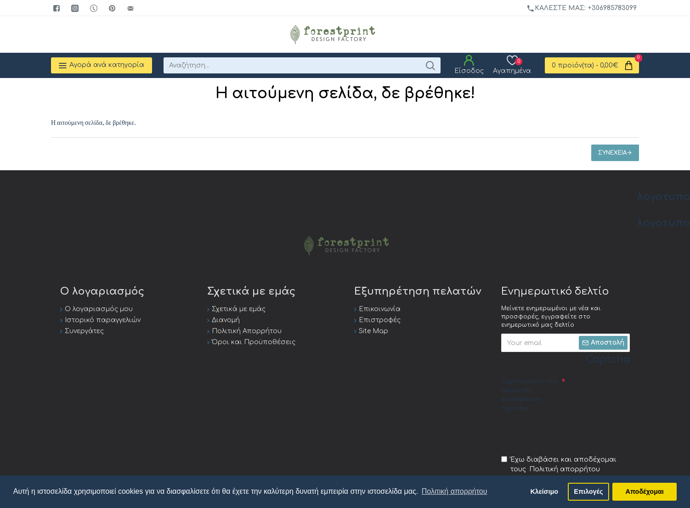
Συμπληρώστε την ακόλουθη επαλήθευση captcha (529, 395)
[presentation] (571, 433)
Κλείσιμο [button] (544, 491)
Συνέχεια (612, 153)
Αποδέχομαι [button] (645, 491)
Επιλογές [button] (588, 491)
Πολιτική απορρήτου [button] (454, 491)
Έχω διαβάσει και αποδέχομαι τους (558, 465)
